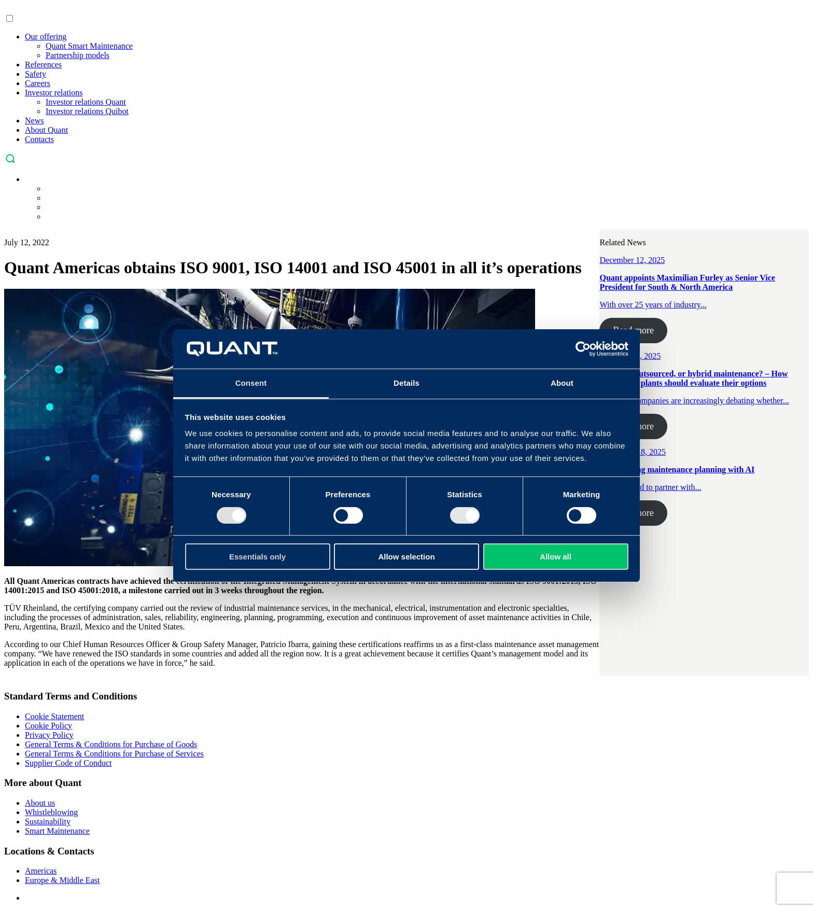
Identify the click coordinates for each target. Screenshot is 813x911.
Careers (37, 83)
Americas (41, 870)
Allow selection (406, 556)
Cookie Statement (54, 716)
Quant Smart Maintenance (89, 45)
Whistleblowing (51, 812)
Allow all (555, 556)
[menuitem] (30, 179)
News (34, 120)
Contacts (39, 139)
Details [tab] (406, 383)
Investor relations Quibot (87, 111)
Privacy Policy (49, 735)
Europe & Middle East (62, 880)
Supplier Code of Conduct (68, 763)
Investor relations (54, 92)
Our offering (45, 36)
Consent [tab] (251, 383)
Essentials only (257, 556)
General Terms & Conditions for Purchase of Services (114, 753)
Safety (35, 73)
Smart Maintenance (57, 830)
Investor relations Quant (86, 101)
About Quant (46, 129)
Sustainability (48, 821)
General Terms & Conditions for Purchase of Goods (111, 744)
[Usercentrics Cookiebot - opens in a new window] (583, 349)
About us (40, 802)
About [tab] (562, 383)
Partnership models (77, 55)
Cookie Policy (48, 725)
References (43, 64)
